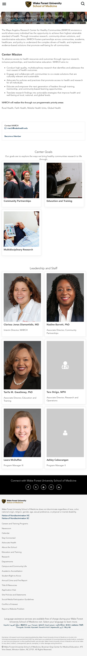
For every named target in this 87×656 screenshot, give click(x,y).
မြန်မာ (18, 625)
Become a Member (12, 136)
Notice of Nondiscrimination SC (15, 518)
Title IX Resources (9, 585)
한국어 (68, 625)
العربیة (12, 625)
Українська (55, 627)
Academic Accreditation (12, 571)
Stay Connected (8, 538)
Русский (34, 627)
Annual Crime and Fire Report (14, 580)
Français (34, 625)
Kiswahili (42, 627)
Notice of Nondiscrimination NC (15, 515)
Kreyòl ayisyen (50, 625)
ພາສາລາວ (75, 625)
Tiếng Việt (67, 627)
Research (5, 557)
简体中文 (24, 625)
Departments (7, 561)
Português (19, 627)
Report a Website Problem (13, 609)
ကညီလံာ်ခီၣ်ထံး (60, 625)
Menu (4, 2)
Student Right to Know (11, 576)
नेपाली (81, 625)
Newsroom (6, 528)
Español (6, 625)
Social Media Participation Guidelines (18, 599)
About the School (9, 547)
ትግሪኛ (47, 627)
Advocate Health (9, 542)
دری (29, 625)
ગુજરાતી (41, 625)
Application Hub (9, 590)
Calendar (5, 533)
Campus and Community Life (14, 566)
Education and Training (12, 552)
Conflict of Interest (10, 604)
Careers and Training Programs (15, 523)
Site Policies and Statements (14, 595)
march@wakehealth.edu (17, 128)
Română (27, 627)
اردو (61, 627)
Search (82, 2)
